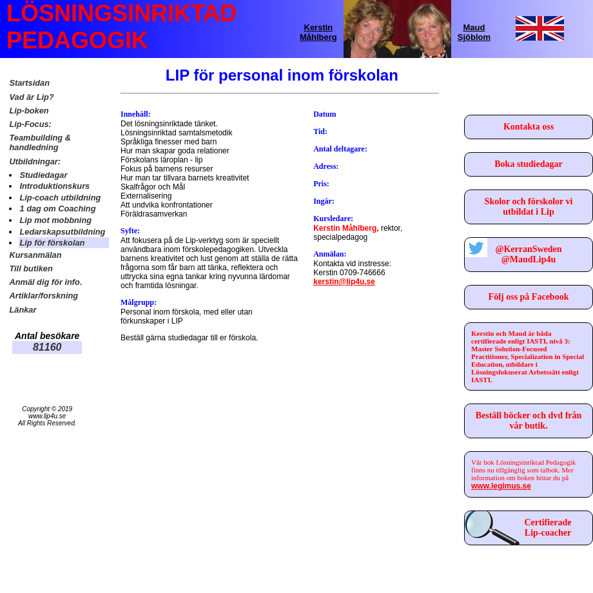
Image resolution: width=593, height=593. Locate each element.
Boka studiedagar (528, 164)
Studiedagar (43, 175)
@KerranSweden (528, 249)
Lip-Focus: (30, 124)
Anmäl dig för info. (45, 282)
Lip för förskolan (51, 243)
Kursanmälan (35, 255)
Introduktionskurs (54, 186)
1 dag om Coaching (57, 208)
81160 (47, 347)
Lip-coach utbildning (60, 197)
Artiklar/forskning (43, 295)
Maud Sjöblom (474, 32)
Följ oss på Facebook (529, 297)
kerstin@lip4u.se (344, 281)
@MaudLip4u (528, 259)
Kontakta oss (528, 126)
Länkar (22, 310)
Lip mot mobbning (55, 220)
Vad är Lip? (31, 97)
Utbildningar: (35, 161)
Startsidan (29, 83)
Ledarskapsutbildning (62, 232)
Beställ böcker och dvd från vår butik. (529, 421)
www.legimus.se (501, 486)
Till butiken (30, 268)
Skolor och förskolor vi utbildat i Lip (529, 207)
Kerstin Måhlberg (318, 32)
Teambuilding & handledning (40, 142)
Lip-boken (28, 110)
